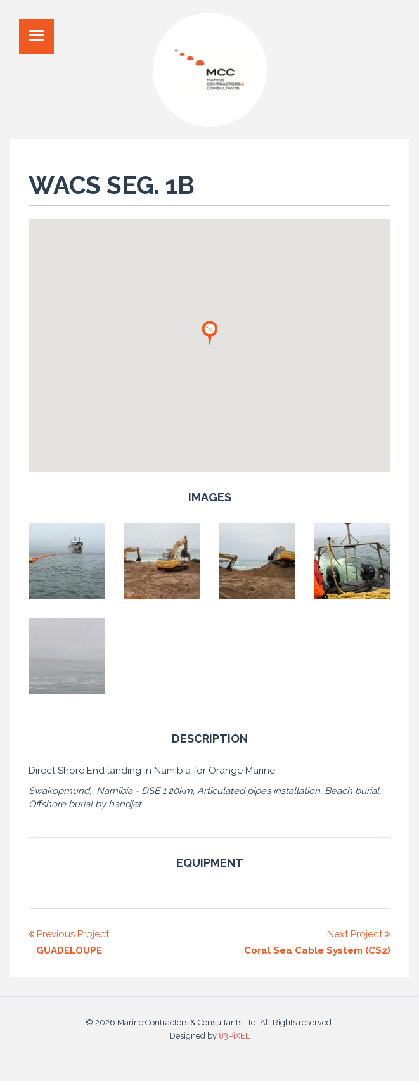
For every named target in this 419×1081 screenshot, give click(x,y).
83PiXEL (234, 1035)
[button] (210, 332)
